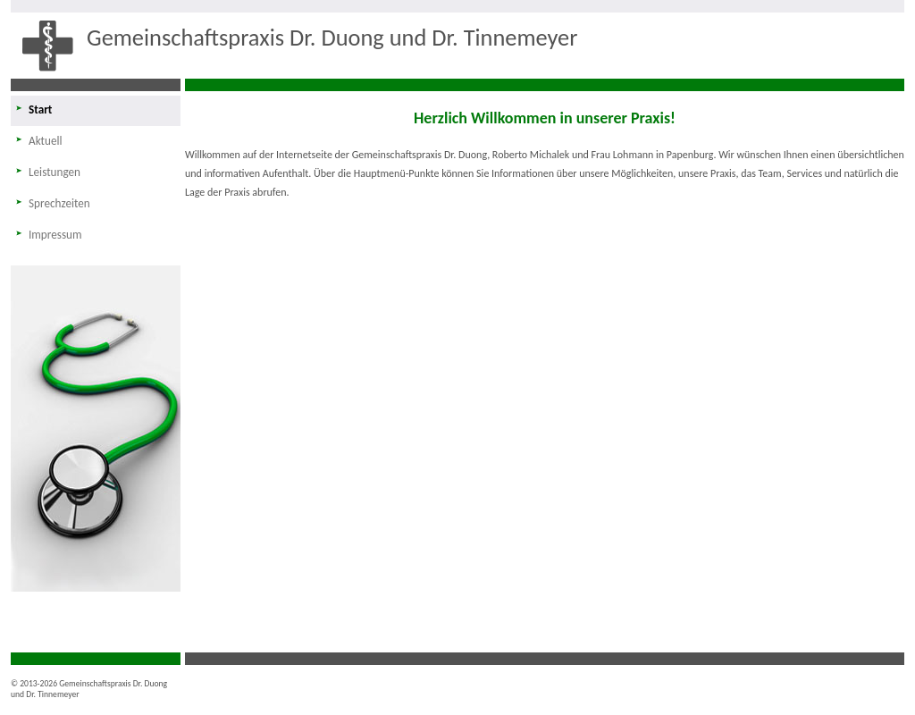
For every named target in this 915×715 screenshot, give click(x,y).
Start (40, 109)
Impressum (55, 234)
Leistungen (54, 172)
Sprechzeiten (59, 203)
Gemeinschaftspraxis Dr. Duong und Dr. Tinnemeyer (332, 37)
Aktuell (46, 140)
